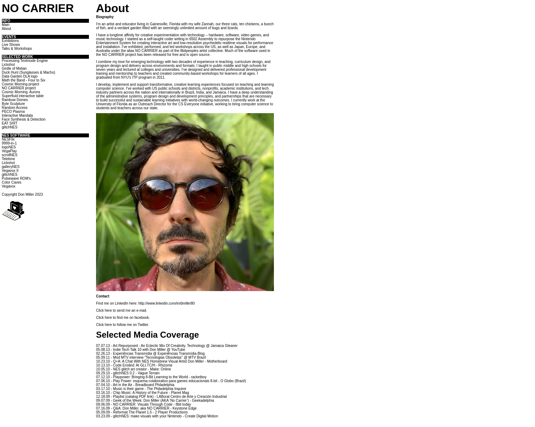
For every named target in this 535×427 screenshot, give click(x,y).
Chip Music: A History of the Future (140, 393)
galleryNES (11, 167)
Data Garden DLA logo (20, 76)
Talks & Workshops (17, 49)
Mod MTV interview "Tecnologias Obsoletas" (148, 357)
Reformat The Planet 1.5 (132, 412)
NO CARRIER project (19, 88)
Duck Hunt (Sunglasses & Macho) (28, 72)
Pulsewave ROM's (16, 178)
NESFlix (8, 139)
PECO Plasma (13, 112)
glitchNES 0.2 (124, 373)
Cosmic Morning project (20, 84)
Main (6, 25)
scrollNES (9, 155)
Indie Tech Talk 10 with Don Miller (139, 350)
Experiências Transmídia (132, 353)
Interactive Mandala (17, 115)
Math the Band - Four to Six (23, 80)
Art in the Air (122, 385)
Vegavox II (10, 171)
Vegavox (8, 186)
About (6, 29)
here (108, 310)
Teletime (8, 159)
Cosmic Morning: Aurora (21, 92)
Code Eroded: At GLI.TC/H (134, 365)
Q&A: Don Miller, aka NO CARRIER (141, 408)
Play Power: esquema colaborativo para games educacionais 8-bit (165, 381)
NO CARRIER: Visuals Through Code (143, 404)
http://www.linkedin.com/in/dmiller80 (166, 303)
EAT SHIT (9, 123)
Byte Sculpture (13, 104)
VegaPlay (9, 151)
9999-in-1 (9, 143)
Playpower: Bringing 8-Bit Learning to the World (150, 377)
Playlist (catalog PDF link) (133, 397)
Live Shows (11, 45)
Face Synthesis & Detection (24, 119)
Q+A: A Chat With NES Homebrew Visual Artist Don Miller (158, 361)
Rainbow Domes (15, 100)
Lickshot (8, 65)
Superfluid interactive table (23, 96)
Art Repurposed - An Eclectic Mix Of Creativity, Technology (159, 346)
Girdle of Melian (14, 68)
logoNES (9, 147)
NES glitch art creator (130, 369)
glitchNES (9, 127)
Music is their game (128, 389)
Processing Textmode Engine (25, 61)
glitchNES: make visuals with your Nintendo (147, 416)
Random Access (14, 108)
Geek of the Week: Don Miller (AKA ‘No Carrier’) (151, 400)
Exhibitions (10, 41)
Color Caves (11, 182)
